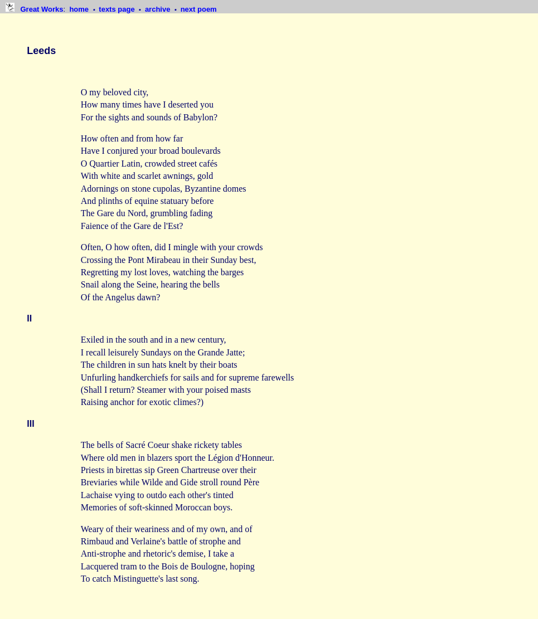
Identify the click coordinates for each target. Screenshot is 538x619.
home (79, 9)
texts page (118, 9)
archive (158, 9)
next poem (199, 9)
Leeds (41, 50)
